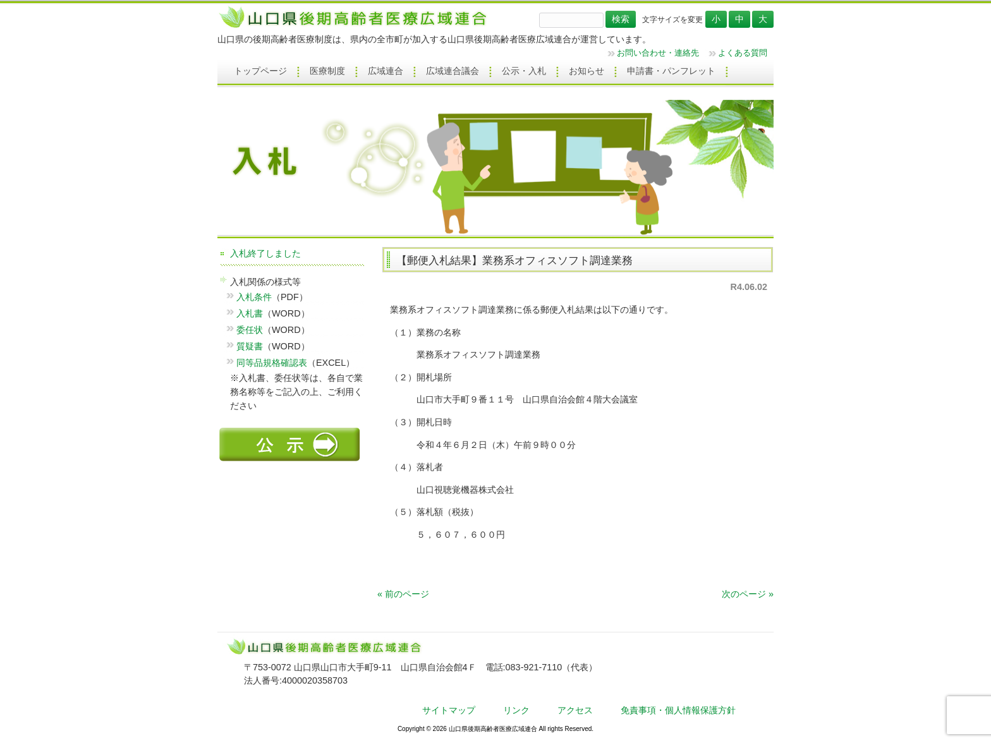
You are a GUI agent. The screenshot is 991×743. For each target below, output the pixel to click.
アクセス (575, 710)
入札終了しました (265, 253)
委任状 (249, 330)
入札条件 (254, 297)
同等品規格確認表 (271, 363)
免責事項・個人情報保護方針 (678, 710)
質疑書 (249, 346)
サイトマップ (448, 710)
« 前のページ (403, 594)
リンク (516, 710)
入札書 (249, 313)
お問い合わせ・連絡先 (658, 52)
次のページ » (748, 594)
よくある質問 (742, 52)
